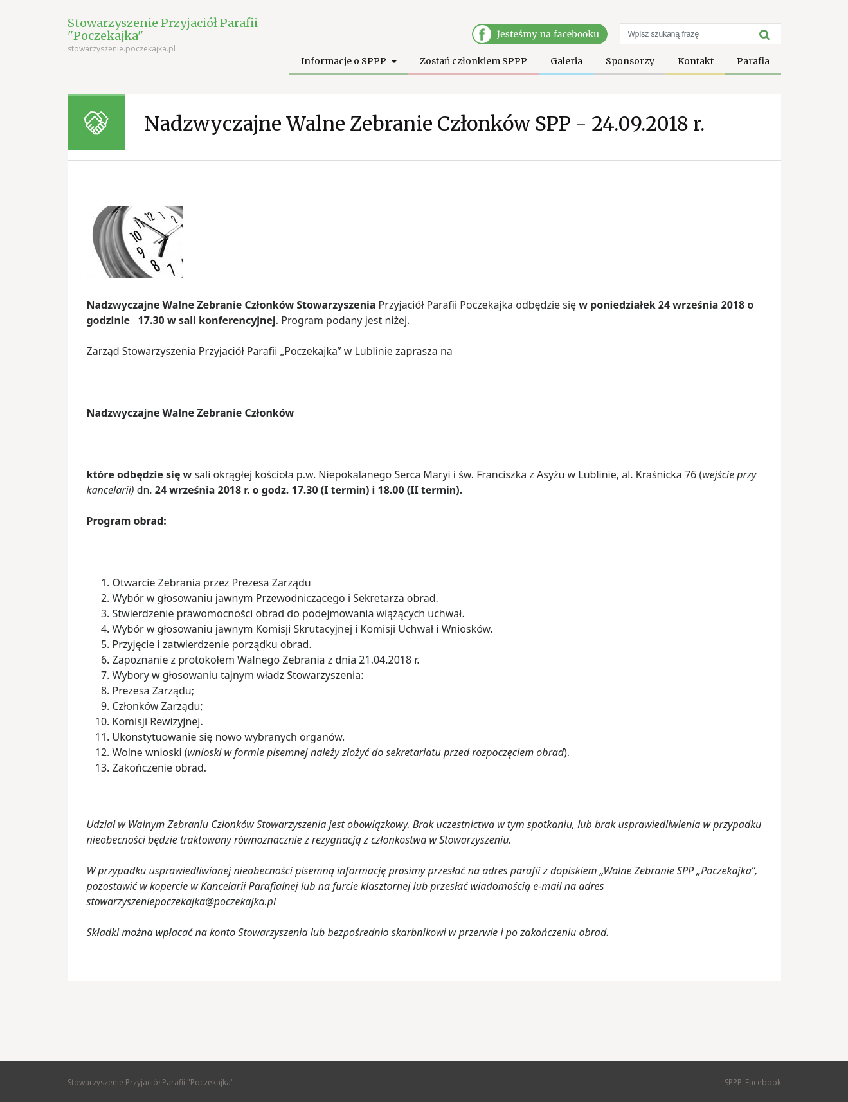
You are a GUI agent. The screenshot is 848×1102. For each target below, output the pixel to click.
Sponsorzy (630, 61)
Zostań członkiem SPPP (473, 61)
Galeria (566, 61)
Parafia (753, 61)
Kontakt (696, 61)
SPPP (733, 1082)
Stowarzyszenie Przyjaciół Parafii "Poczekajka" (163, 29)
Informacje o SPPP (344, 61)
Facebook (763, 1082)
